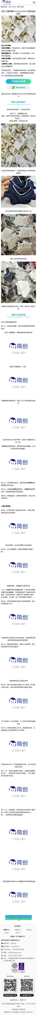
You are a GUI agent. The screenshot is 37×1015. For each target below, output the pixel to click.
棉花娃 (9, 109)
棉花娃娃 (31, 94)
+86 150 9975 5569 (14, 955)
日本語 (6, 933)
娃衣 (14, 7)
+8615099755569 (18, 949)
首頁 (10, 7)
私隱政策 (22, 1009)
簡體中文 (18, 930)
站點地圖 (15, 1009)
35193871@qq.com (15, 952)
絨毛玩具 (4, 94)
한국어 (18, 933)
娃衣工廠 (10, 94)
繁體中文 (6, 930)
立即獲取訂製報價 (18, 81)
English (29, 930)
